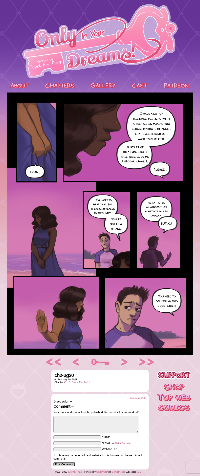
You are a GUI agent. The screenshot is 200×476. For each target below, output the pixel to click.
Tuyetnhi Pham (75, 472)
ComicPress (118, 472)
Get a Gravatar (123, 443)
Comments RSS (138, 398)
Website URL (110, 449)
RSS (138, 472)
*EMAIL (116, 443)
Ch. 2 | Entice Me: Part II (77, 382)
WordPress (101, 472)
